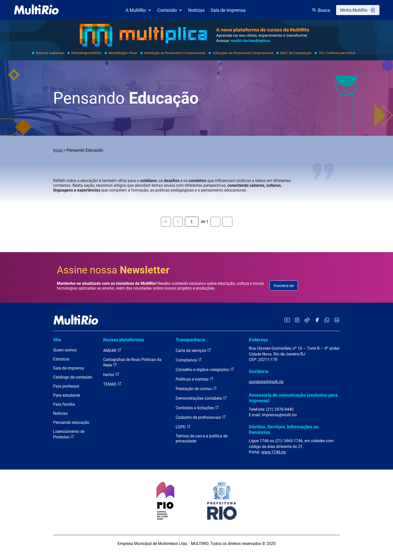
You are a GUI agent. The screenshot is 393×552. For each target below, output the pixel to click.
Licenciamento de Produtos (69, 434)
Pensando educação (71, 422)
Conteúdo (169, 10)
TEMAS (112, 384)
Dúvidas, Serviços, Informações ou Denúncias (284, 429)
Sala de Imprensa (228, 10)
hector (111, 374)
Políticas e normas (195, 379)
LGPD (183, 426)
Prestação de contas (196, 388)
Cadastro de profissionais (201, 417)
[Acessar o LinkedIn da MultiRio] (337, 320)
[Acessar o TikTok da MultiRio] (307, 320)
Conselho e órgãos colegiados (205, 369)
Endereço (258, 339)
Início (58, 150)
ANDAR (112, 350)
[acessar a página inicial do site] (36, 10)
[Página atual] (192, 222)
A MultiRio (138, 10)
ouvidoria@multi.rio (266, 381)
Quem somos (65, 350)
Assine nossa (113, 270)
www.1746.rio (273, 452)
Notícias (196, 10)
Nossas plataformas (123, 339)
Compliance (189, 359)
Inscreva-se (284, 285)
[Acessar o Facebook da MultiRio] (317, 320)
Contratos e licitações (197, 407)
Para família (64, 404)
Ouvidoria (258, 371)
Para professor (66, 386)
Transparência (190, 339)
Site (57, 339)
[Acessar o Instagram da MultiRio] (297, 320)
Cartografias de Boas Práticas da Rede (132, 362)
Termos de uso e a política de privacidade (201, 438)
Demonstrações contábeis (201, 398)
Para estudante (66, 395)
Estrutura (61, 359)
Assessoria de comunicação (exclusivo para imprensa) (293, 397)
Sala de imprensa (68, 368)
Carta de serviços (193, 350)
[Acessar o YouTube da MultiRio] (287, 320)
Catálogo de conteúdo (72, 377)
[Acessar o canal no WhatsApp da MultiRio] (327, 320)
